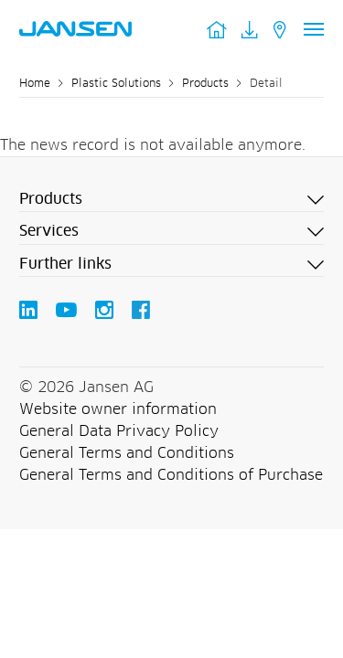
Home (34, 84)
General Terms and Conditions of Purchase (171, 475)
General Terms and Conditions (126, 453)
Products (205, 84)
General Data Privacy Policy (119, 431)
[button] (171, 200)
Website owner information (118, 409)
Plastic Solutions (116, 84)
